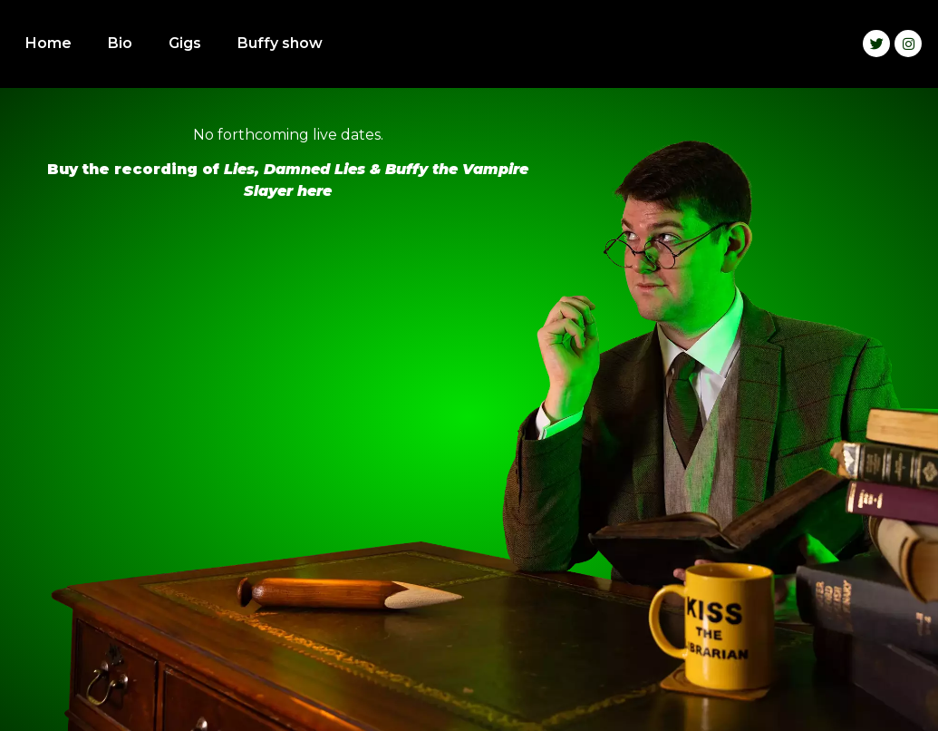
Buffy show (280, 43)
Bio (120, 43)
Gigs (185, 43)
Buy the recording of (135, 169)
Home (48, 43)
